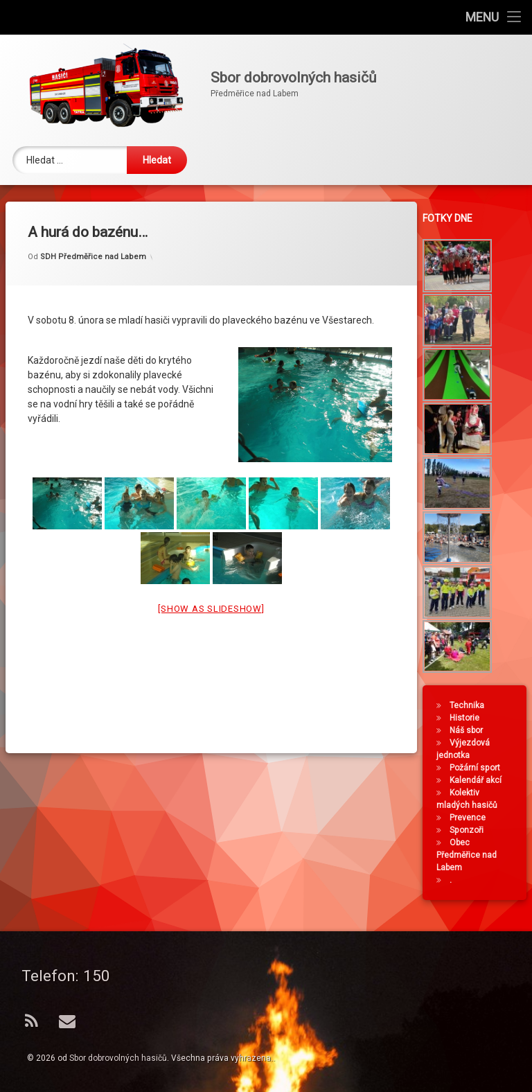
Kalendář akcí (478, 780)
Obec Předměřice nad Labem (468, 855)
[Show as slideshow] (211, 595)
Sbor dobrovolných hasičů (118, 1058)
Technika (469, 705)
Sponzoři (469, 830)
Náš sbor (468, 730)
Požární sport (477, 768)
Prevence (470, 817)
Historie (466, 718)
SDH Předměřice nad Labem (93, 243)
